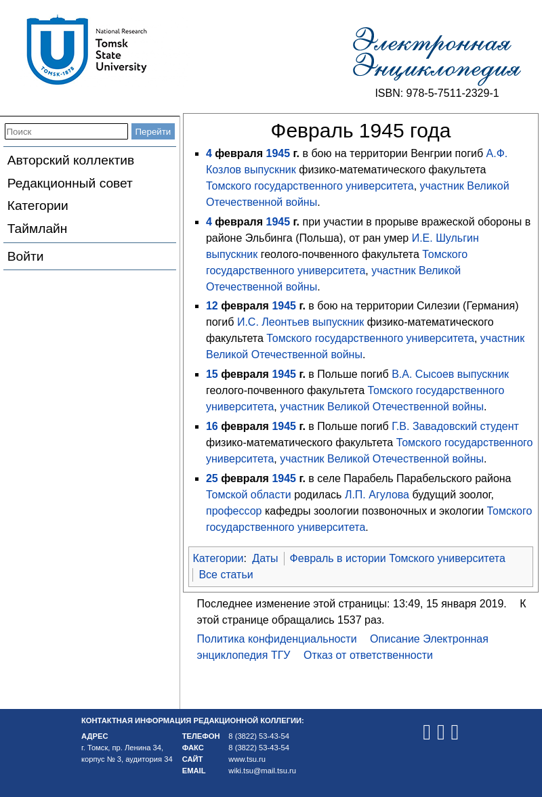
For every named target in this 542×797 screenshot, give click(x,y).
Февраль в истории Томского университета (397, 558)
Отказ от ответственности (368, 655)
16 (212, 426)
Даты (265, 558)
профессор (234, 511)
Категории (37, 205)
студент (499, 426)
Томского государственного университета (310, 186)
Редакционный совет (70, 183)
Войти (25, 256)
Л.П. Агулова (377, 494)
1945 (278, 153)
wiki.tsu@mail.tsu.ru (262, 771)
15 (212, 374)
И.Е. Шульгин (445, 238)
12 (212, 305)
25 (212, 478)
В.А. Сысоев (423, 374)
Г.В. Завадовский (434, 426)
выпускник (270, 169)
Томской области (248, 494)
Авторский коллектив (70, 160)
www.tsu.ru (247, 759)
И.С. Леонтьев (273, 322)
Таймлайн (37, 228)
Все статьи (226, 574)
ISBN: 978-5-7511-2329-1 (437, 93)
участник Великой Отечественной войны (382, 406)
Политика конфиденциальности (277, 639)
